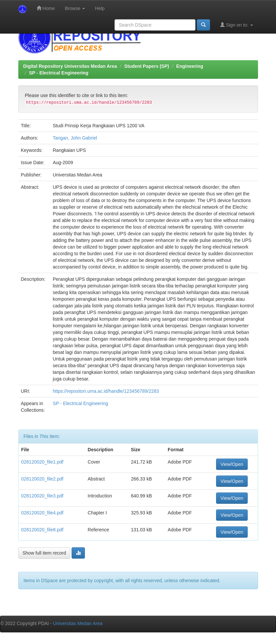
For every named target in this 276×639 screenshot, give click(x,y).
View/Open (231, 464)
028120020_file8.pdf (42, 529)
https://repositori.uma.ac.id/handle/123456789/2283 (106, 391)
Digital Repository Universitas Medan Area (70, 66)
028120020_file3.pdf (42, 495)
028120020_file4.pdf (42, 512)
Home (46, 8)
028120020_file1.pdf (42, 462)
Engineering (189, 66)
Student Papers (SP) (146, 66)
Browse (75, 8)
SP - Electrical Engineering (58, 72)
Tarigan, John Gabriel (75, 138)
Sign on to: (236, 25)
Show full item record (44, 553)
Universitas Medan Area (78, 623)
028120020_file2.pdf (42, 478)
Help (100, 8)
